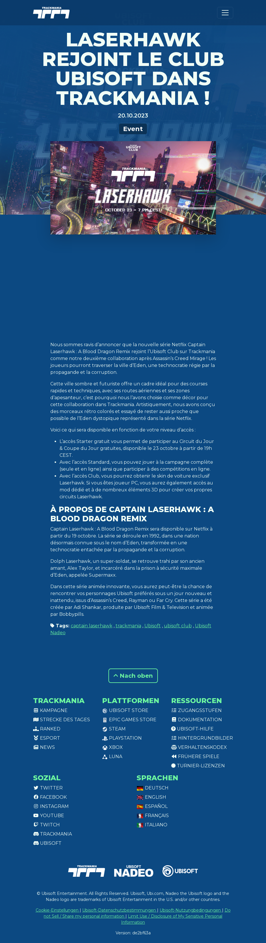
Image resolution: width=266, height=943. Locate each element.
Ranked (46, 729)
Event (133, 129)
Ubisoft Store (125, 710)
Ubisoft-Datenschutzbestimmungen (119, 910)
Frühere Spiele (195, 756)
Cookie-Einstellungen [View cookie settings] (58, 910)
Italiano (152, 825)
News (44, 747)
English (151, 797)
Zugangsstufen (196, 710)
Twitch (46, 825)
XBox (112, 747)
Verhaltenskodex (199, 747)
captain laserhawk (91, 625)
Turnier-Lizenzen (198, 765)
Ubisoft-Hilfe (192, 729)
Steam (114, 729)
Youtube (48, 815)
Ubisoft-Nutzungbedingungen (191, 910)
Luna (112, 756)
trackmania (128, 625)
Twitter (48, 788)
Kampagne (50, 710)
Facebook (50, 797)
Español (152, 806)
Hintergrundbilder (202, 738)
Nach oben (133, 675)
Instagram (51, 806)
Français (153, 815)
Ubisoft (152, 625)
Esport (46, 738)
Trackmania (52, 834)
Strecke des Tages (61, 719)
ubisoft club (178, 625)
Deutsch (153, 788)
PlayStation (122, 738)
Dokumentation (196, 719)
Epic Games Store (129, 719)
